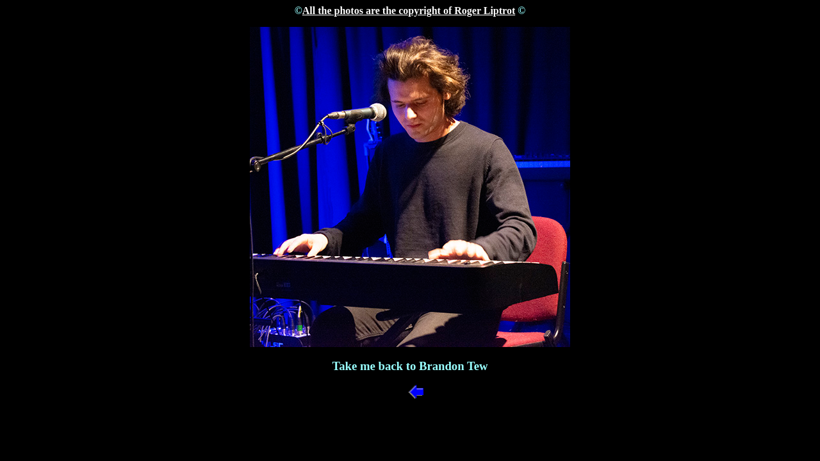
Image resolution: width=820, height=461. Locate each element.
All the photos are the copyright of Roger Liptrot (408, 10)
